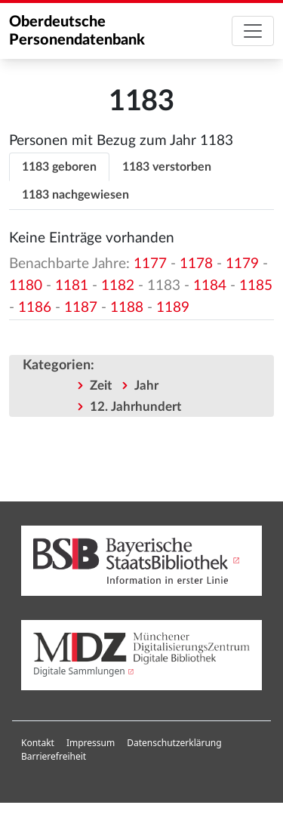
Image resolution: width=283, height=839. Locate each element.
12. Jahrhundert (135, 406)
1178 (196, 264)
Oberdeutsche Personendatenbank (77, 31)
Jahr (146, 385)
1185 (255, 286)
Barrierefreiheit (53, 756)
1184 (209, 286)
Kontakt (37, 742)
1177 (150, 264)
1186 (34, 308)
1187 (80, 308)
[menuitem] (37, 743)
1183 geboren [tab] (59, 167)
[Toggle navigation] (253, 31)
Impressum (90, 742)
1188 (126, 308)
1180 (25, 286)
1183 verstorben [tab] (166, 167)
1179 (242, 264)
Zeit (101, 385)
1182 (117, 286)
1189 (172, 308)
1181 (71, 286)
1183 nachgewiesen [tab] (75, 195)
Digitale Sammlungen (79, 671)
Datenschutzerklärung (174, 742)
